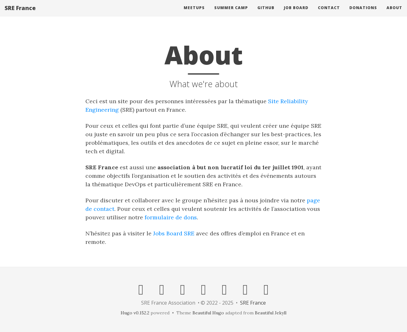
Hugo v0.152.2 (135, 313)
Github (265, 14)
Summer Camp (231, 14)
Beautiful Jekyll (270, 313)
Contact (329, 14)
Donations (363, 14)
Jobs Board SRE (173, 233)
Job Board (296, 14)
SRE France (20, 14)
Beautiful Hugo (208, 313)
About (394, 14)
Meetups (194, 14)
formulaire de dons (171, 217)
